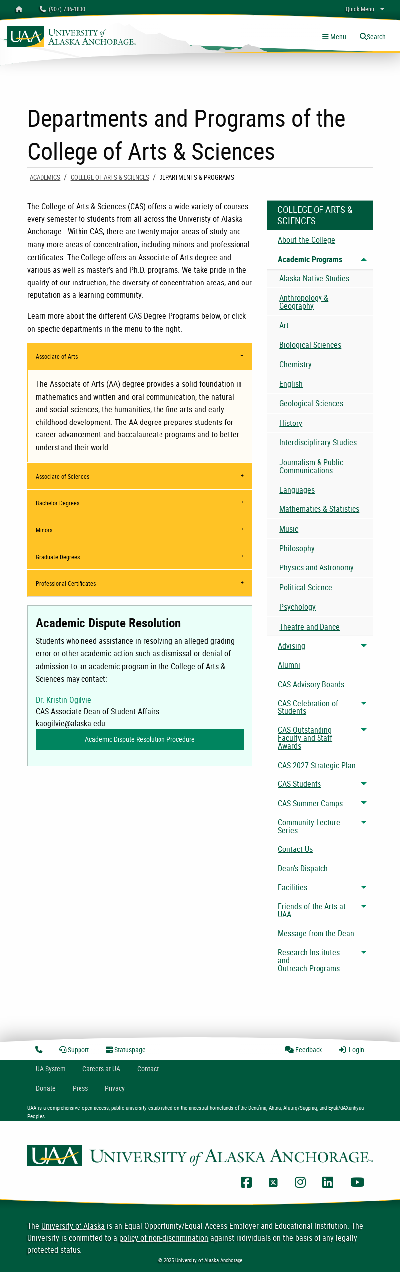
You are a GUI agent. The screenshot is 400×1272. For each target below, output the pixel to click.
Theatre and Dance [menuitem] (309, 626)
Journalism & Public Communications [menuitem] (311, 466)
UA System (51, 1068)
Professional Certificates (66, 583)
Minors (44, 530)
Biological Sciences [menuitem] (310, 344)
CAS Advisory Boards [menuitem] (311, 684)
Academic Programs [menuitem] (310, 259)
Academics (45, 177)
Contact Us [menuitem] (295, 849)
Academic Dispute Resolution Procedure (140, 739)
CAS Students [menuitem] (299, 783)
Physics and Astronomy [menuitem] (316, 567)
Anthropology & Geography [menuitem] (303, 301)
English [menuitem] (291, 383)
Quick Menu (360, 9)
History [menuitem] (290, 423)
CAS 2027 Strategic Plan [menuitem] (317, 765)
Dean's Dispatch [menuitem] (303, 868)
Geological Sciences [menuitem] (311, 403)
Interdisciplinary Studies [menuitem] (318, 442)
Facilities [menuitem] (292, 887)
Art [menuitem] (284, 325)
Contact (148, 1068)
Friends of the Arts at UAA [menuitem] (312, 910)
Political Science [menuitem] (305, 587)
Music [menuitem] (288, 528)
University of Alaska (73, 1225)
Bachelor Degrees (57, 503)
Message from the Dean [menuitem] (316, 933)
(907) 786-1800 (62, 9)
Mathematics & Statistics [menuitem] (319, 508)
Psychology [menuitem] (297, 606)
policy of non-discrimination (163, 1237)
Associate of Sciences (62, 476)
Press (80, 1088)
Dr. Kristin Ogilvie (63, 699)
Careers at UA (101, 1068)
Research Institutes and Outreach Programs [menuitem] (309, 960)
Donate (46, 1088)
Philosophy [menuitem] (297, 548)
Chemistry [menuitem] (295, 364)
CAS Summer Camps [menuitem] (310, 803)
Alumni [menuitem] (289, 664)
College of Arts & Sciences (110, 177)
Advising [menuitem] (291, 645)
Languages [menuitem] (297, 489)
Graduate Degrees (58, 557)
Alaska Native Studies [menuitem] (314, 278)
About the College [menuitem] (306, 239)
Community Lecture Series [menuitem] (309, 826)
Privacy (115, 1088)
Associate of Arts (57, 356)
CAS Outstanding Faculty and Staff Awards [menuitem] (305, 737)
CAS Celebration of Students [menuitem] (308, 707)
